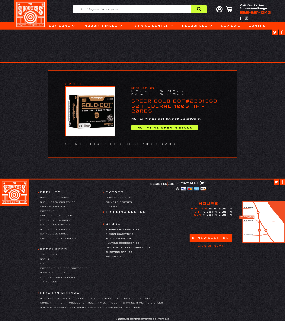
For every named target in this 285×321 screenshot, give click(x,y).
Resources (195, 25)
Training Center (150, 25)
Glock (129, 298)
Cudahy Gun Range (55, 206)
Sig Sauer (155, 303)
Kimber (45, 303)
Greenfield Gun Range (58, 229)
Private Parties (119, 202)
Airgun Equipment (120, 234)
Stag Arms (114, 307)
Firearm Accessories (123, 229)
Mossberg (77, 303)
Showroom (114, 256)
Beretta (46, 298)
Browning (64, 298)
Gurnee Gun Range (54, 234)
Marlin (60, 303)
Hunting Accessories (123, 243)
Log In (173, 184)
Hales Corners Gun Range (61, 238)
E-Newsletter (210, 238)
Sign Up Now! (210, 246)
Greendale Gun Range (57, 225)
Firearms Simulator (56, 216)
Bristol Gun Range (55, 197)
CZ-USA (105, 298)
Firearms (47, 211)
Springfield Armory (86, 307)
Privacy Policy (53, 273)
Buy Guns (60, 25)
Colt (92, 298)
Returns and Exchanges (59, 277)
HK (140, 298)
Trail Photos (51, 254)
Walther (133, 307)
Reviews (231, 25)
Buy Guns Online (119, 238)
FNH (118, 298)
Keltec (151, 298)
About (45, 259)
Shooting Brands (119, 252)
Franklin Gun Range (56, 220)
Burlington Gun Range (58, 202)
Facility (50, 192)
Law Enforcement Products (128, 247)
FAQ (43, 263)
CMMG (80, 298)
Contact (259, 25)
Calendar (113, 206)
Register (159, 184)
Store (113, 223)
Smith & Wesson (53, 307)
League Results (118, 197)
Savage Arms (133, 303)
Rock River (97, 303)
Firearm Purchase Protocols (64, 268)
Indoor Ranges (101, 25)
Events (115, 192)
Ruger (115, 303)
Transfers (48, 282)
